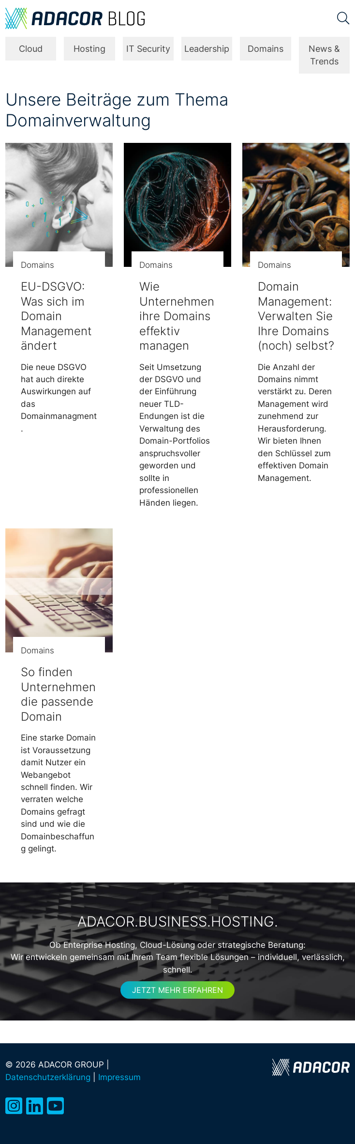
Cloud (31, 49)
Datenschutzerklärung (47, 1077)
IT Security (148, 49)
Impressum (119, 1077)
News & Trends (324, 55)
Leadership (206, 49)
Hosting (89, 49)
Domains (265, 49)
